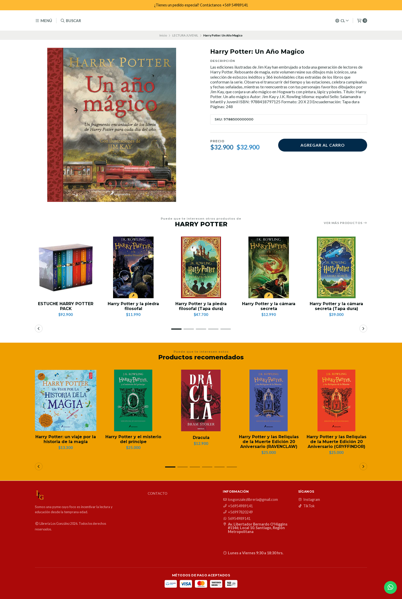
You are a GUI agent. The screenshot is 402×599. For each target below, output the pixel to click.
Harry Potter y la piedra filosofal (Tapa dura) (201, 306)
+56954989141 (238, 506)
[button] (176, 329)
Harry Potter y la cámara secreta (268, 306)
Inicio (163, 35)
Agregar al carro (322, 145)
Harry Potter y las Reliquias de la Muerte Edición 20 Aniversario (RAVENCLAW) (269, 441)
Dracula (201, 437)
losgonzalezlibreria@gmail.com (250, 500)
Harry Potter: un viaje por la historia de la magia (65, 439)
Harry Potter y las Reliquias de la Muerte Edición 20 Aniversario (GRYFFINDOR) (336, 441)
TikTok (306, 506)
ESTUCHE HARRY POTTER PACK (65, 306)
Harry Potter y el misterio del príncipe (133, 439)
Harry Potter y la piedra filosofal (133, 306)
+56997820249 (238, 512)
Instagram (309, 500)
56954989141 (236, 518)
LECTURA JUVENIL (185, 35)
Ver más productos (345, 222)
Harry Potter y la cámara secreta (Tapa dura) (336, 306)
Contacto (157, 494)
